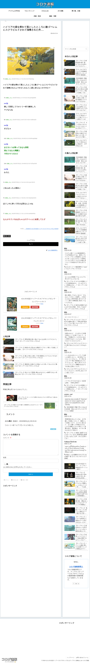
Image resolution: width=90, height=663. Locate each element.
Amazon (25, 307)
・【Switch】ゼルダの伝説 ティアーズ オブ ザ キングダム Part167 (41, 228)
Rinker (42, 303)
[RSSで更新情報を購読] (78, 583)
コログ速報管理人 (76, 567)
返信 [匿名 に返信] (53, 429)
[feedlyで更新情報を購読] (76, 583)
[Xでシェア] (30, 244)
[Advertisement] (30, 40)
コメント (7, 438)
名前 (4, 460)
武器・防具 (7, 236)
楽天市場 (35, 307)
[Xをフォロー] (73, 583)
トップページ (70, 657)
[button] (86, 49)
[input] (76, 49)
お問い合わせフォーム (82, 657)
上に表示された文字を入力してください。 (18, 470)
